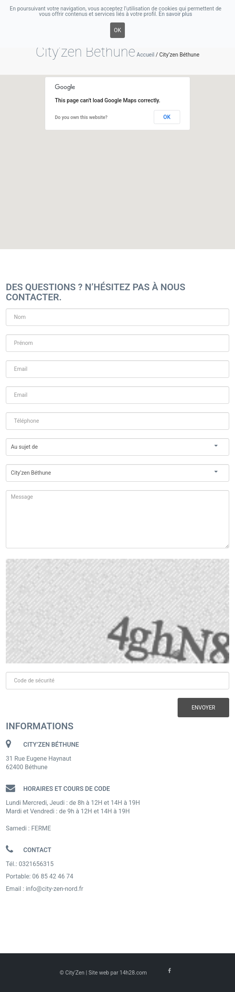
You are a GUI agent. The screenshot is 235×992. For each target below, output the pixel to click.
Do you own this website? (81, 117)
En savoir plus (175, 14)
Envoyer (203, 707)
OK (167, 117)
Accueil (145, 55)
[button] (117, 155)
